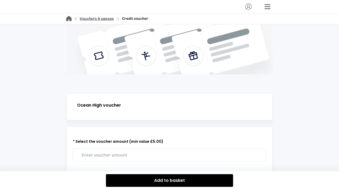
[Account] (248, 6)
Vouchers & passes (97, 18)
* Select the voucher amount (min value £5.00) (118, 141)
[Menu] (267, 6)
